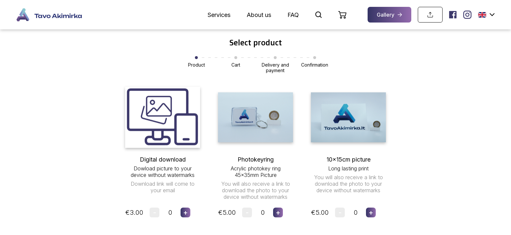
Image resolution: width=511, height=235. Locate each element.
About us (259, 14)
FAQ (293, 14)
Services (219, 14)
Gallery (389, 14)
